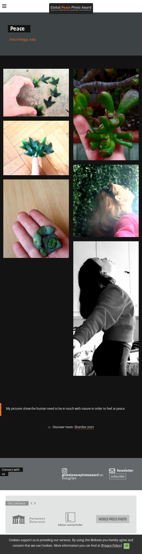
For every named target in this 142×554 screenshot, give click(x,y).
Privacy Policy (111, 546)
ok (126, 546)
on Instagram (82, 474)
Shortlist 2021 (84, 427)
